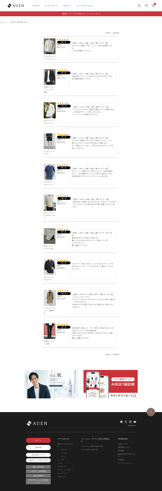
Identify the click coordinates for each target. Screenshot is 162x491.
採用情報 (121, 451)
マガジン (67, 5)
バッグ (60, 463)
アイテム (35, 5)
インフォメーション (84, 5)
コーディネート (51, 5)
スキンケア (61, 477)
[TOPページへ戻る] (151, 412)
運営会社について (124, 447)
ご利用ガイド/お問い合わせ (38, 460)
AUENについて (123, 444)
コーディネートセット (65, 470)
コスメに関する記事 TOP (89, 450)
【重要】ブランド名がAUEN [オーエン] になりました (81, 14)
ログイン (38, 440)
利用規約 (121, 460)
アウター (64, 450)
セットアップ (62, 473)
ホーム (3, 22)
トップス (64, 453)
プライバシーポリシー (125, 463)
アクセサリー (62, 467)
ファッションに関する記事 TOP (92, 446)
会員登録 (38, 447)
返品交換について (38, 455)
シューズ (61, 460)
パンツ (63, 456)
